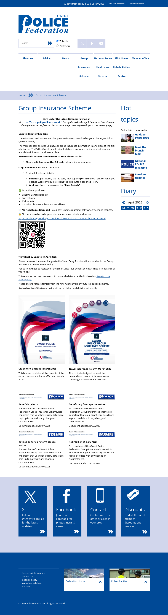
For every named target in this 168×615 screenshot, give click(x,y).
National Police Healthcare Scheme (103, 67)
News (65, 58)
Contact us (27, 576)
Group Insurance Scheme (84, 67)
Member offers (140, 58)
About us (28, 58)
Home (21, 95)
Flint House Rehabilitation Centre (121, 67)
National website (136, 3)
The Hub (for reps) (116, 3)
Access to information (33, 573)
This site (64, 41)
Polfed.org (65, 46)
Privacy (26, 586)
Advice (46, 58)
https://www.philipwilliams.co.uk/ (42, 122)
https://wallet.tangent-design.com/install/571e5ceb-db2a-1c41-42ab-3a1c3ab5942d (62, 218)
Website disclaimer (32, 583)
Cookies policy (29, 579)
